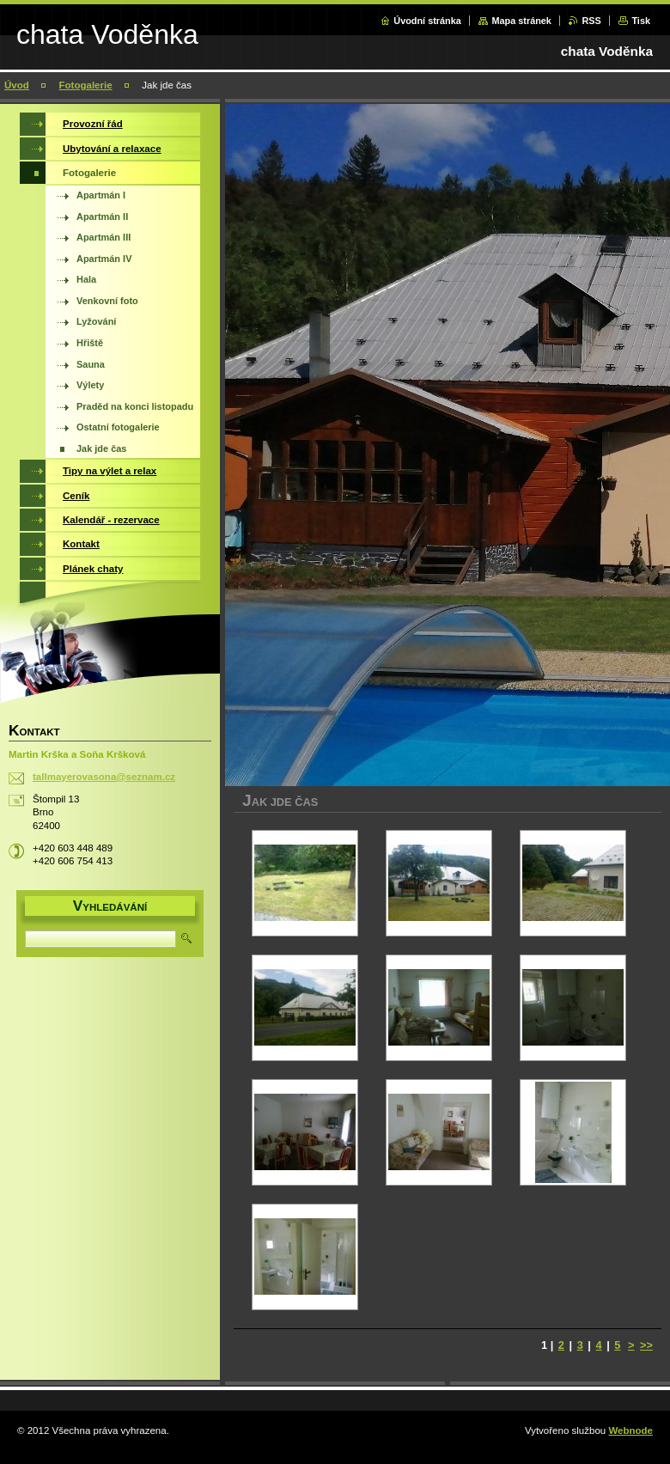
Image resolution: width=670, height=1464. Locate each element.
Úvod (16, 85)
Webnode (630, 1430)
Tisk (640, 20)
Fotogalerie (86, 85)
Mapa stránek (521, 20)
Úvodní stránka (427, 20)
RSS (591, 20)
